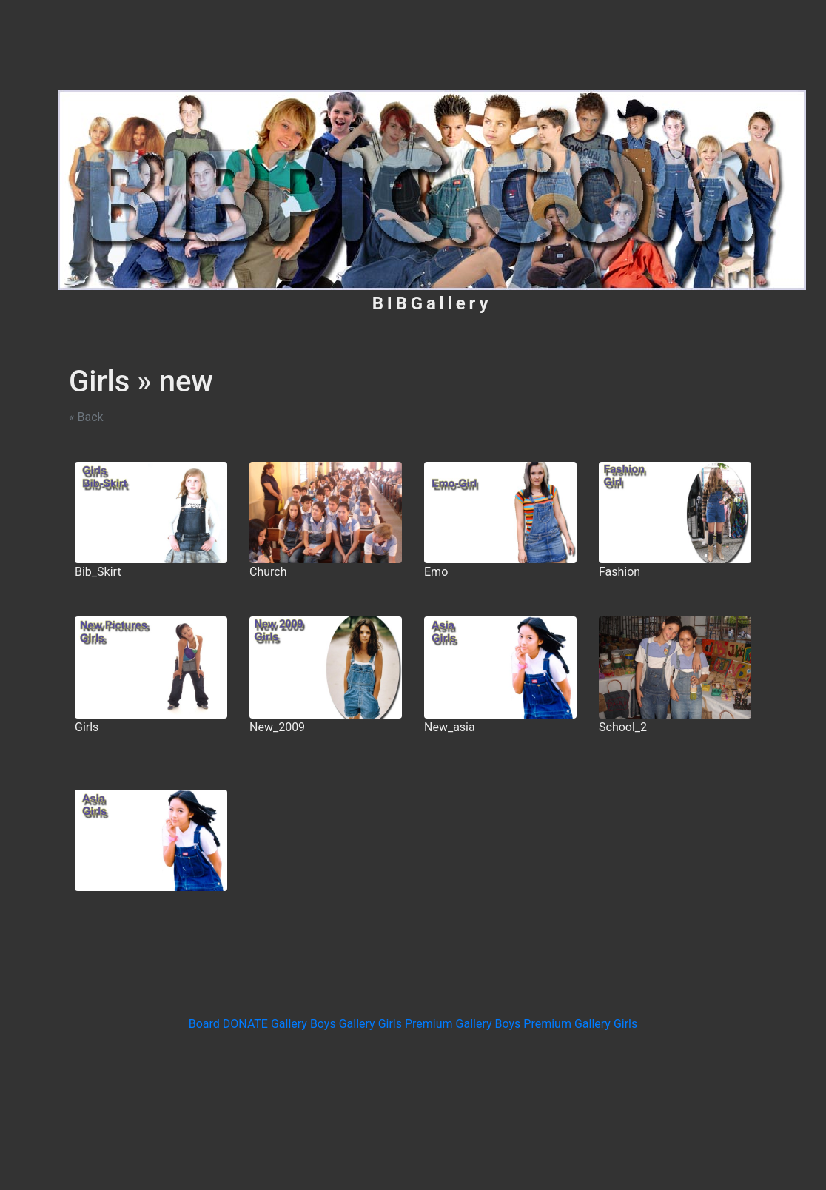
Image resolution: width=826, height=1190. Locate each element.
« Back (86, 417)
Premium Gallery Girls (580, 1024)
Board (206, 1024)
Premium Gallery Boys (464, 1024)
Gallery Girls (372, 1024)
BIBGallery (432, 303)
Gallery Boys (305, 1024)
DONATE (247, 1024)
